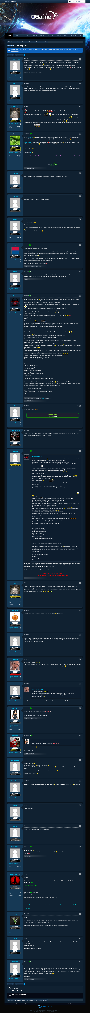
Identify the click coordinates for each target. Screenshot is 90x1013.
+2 (30, 708)
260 (80, 735)
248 (80, 245)
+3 (29, 245)
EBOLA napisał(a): (37, 456)
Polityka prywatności (29, 1004)
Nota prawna (9, 1004)
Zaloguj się (7, 1)
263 (80, 805)
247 (80, 219)
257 (80, 659)
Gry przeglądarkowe (62, 35)
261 (80, 760)
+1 (30, 133)
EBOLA (43, 398)
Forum (9, 35)
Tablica (17, 35)
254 (80, 582)
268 (80, 938)
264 (80, 825)
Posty (10, 77)
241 (80, 58)
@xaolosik (30, 137)
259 (80, 708)
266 (80, 874)
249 (80, 271)
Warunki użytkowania (18, 1004)
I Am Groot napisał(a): (38, 741)
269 (80, 961)
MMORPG (74, 35)
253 (80, 451)
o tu (31, 152)
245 (80, 173)
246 (80, 196)
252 (80, 430)
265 (80, 846)
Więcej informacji (15, 51)
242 (80, 83)
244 (80, 133)
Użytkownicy (25, 35)
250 (80, 295)
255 (80, 610)
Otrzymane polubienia (13, 75)
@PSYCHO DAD (28, 142)
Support (34, 35)
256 (80, 634)
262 (80, 780)
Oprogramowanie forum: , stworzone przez (45, 1010)
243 (80, 106)
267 (80, 913)
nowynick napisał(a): (37, 689)
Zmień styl (68, 1004)
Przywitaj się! (20, 45)
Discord (42, 35)
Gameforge (50, 35)
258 (80, 683)
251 (80, 405)
